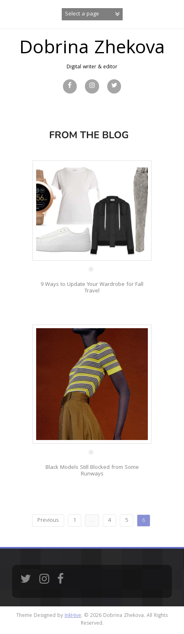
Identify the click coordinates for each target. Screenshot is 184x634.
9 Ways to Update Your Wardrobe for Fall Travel (92, 287)
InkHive (73, 616)
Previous (48, 520)
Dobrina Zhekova (92, 49)
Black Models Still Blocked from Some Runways (92, 470)
